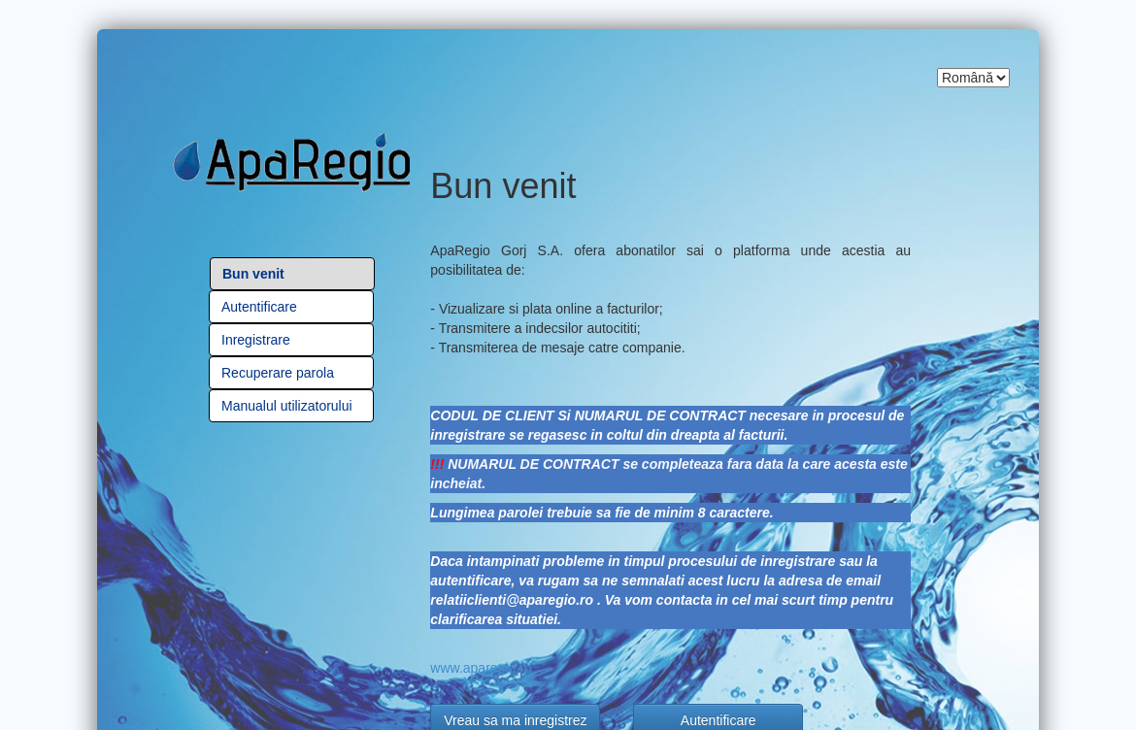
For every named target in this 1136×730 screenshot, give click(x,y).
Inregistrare (255, 340)
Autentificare (259, 307)
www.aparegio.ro (480, 668)
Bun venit (253, 274)
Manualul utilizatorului (286, 406)
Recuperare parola (277, 373)
